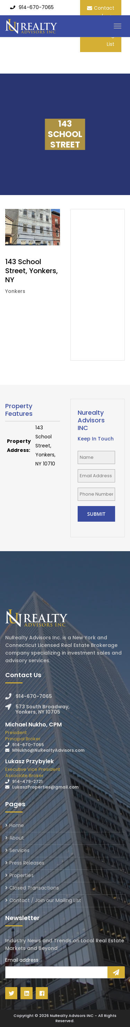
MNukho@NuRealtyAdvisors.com (48, 750)
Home (16, 826)
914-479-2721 (27, 781)
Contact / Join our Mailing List (45, 900)
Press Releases (26, 862)
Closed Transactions (34, 887)
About (16, 837)
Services (19, 850)
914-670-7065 (36, 7)
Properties (21, 875)
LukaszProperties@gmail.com (45, 787)
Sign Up (116, 972)
